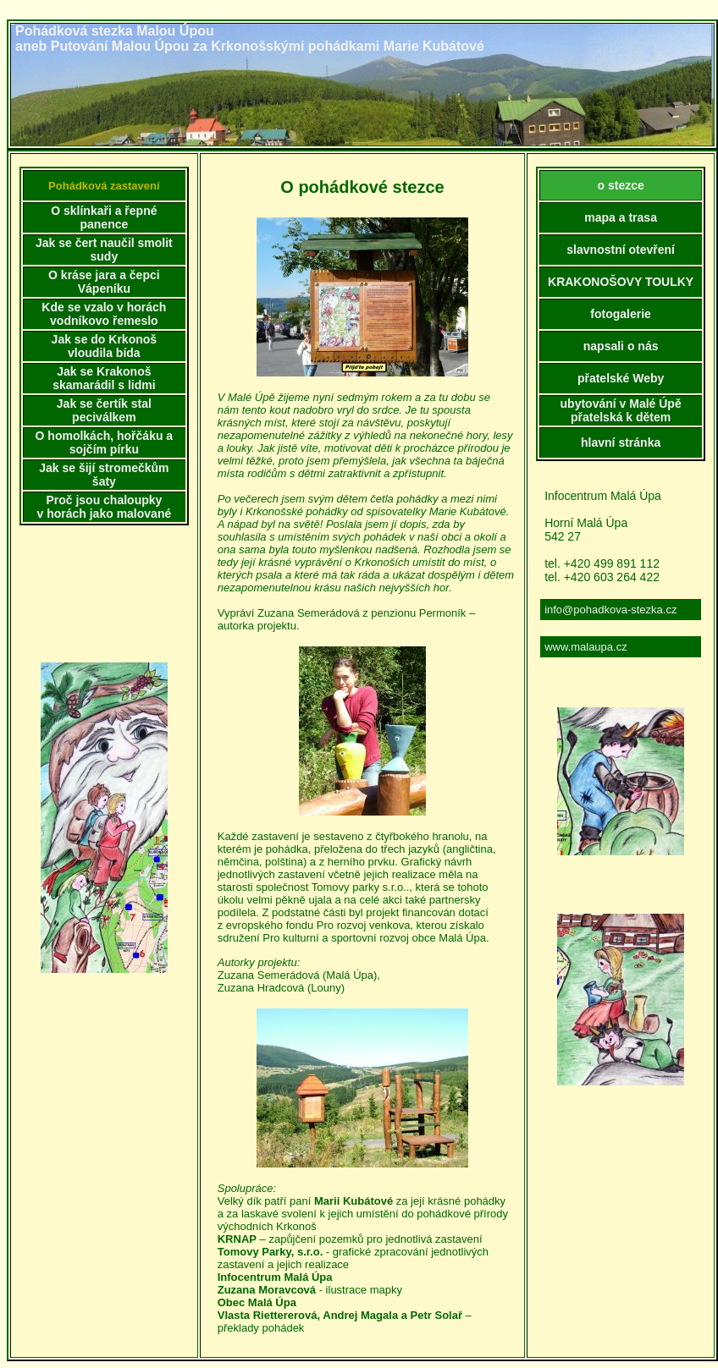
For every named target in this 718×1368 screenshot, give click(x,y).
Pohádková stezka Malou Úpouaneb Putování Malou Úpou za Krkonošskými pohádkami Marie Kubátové (249, 38)
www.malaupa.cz (585, 646)
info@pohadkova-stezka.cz (610, 609)
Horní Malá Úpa (585, 523)
